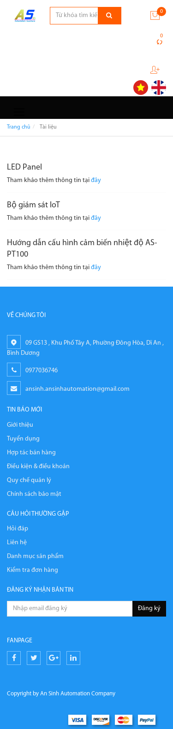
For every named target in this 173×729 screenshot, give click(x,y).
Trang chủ (18, 127)
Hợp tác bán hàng (31, 452)
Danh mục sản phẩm (35, 556)
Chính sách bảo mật (34, 494)
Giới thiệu (20, 425)
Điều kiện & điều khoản (38, 466)
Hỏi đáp (17, 528)
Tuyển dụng (23, 438)
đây (96, 180)
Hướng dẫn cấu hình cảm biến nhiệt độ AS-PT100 (82, 249)
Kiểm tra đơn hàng (32, 570)
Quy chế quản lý (29, 480)
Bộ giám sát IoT (33, 205)
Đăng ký (149, 608)
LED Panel (24, 167)
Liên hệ (17, 542)
